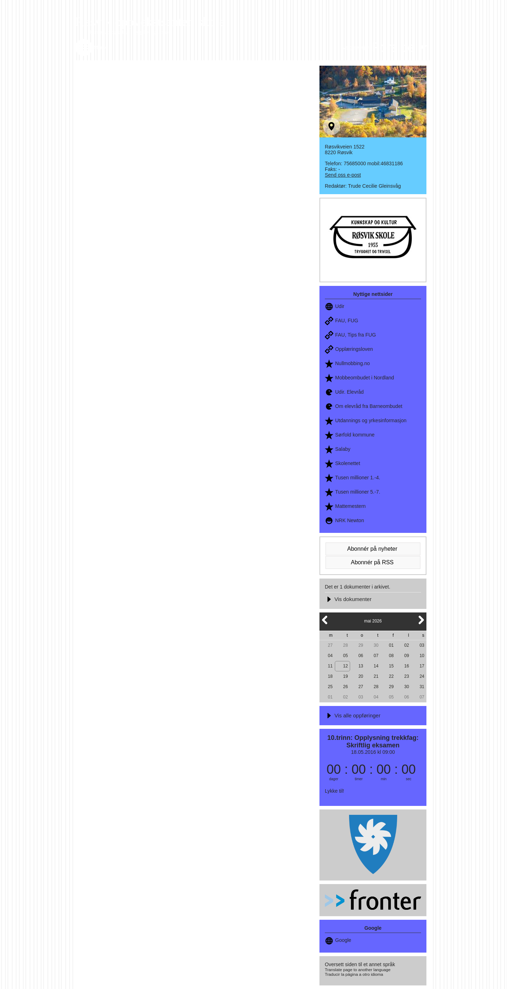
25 (330, 686)
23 (406, 676)
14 (376, 665)
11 (330, 665)
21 (376, 676)
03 (422, 645)
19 (345, 676)
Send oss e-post (343, 175)
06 (360, 655)
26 (345, 686)
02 (406, 645)
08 (391, 655)
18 (330, 676)
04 (330, 655)
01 (391, 645)
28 (345, 645)
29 (360, 645)
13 (360, 665)
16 (406, 665)
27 (330, 645)
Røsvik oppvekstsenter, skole (150, 22)
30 (376, 645)
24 (422, 676)
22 (391, 676)
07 (376, 655)
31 (422, 686)
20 (360, 676)
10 (422, 655)
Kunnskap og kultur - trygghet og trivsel (129, 32)
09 (406, 655)
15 (391, 665)
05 (345, 655)
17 (422, 665)
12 (345, 665)
